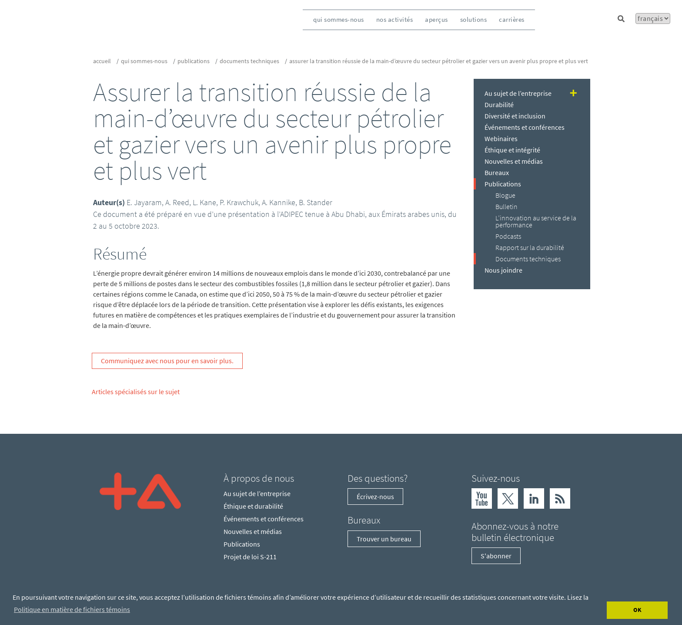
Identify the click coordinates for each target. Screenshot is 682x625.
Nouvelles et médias (514, 161)
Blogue (505, 195)
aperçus (436, 19)
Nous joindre (503, 270)
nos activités (394, 19)
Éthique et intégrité (512, 149)
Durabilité (499, 104)
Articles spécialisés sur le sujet (136, 391)
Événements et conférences (525, 127)
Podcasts (508, 236)
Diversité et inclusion (515, 115)
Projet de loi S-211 (250, 556)
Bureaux (497, 172)
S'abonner (496, 555)
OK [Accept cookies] (637, 610)
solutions (473, 19)
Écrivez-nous (375, 496)
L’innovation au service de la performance (535, 221)
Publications (193, 61)
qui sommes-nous (338, 19)
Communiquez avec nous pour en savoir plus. (167, 360)
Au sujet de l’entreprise (518, 93)
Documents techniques (249, 61)
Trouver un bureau (384, 538)
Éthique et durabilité (253, 506)
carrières (512, 19)
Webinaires (501, 138)
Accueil (102, 61)
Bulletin (506, 206)
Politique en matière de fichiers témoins (72, 609)
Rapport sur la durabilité (529, 247)
